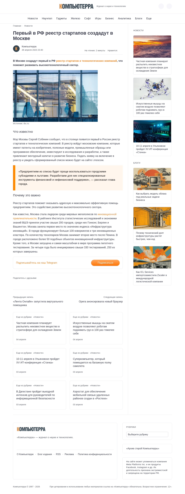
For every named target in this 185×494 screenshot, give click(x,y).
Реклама (69, 454)
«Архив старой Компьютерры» (142, 448)
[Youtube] (20, 6)
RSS (58, 454)
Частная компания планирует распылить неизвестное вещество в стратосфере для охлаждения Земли (38, 327)
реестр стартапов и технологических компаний (86, 60)
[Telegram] (26, 6)
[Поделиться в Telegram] (20, 283)
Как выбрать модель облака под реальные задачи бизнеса (151, 196)
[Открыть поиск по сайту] (169, 6)
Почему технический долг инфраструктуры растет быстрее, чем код (150, 236)
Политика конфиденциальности (95, 454)
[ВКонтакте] (15, 6)
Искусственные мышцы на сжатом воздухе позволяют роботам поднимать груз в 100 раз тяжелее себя (93, 328)
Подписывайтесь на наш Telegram (36, 262)
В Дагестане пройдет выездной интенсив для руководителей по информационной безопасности (35, 395)
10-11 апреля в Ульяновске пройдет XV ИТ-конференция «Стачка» (38, 361)
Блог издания (45, 454)
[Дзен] (31, 6)
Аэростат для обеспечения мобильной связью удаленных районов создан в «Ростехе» (91, 395)
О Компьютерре (25, 454)
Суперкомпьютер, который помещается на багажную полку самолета (92, 362)
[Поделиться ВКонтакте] (15, 283)
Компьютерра (29, 46)
